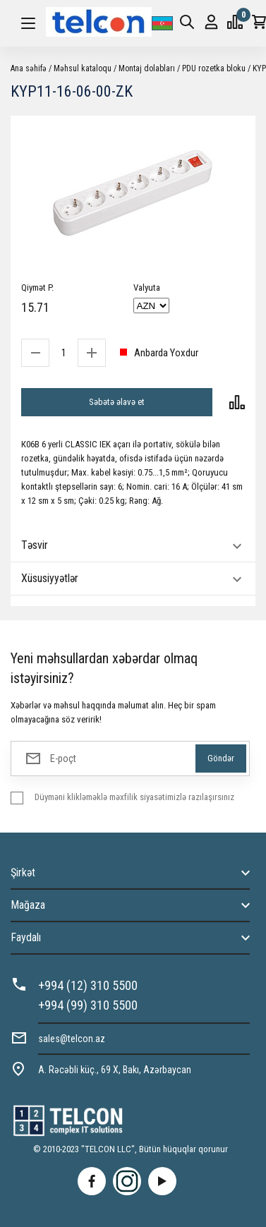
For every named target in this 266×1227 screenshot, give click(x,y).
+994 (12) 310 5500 (88, 985)
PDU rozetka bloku (214, 68)
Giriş (211, 22)
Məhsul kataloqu (82, 68)
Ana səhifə (29, 68)
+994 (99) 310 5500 (88, 1005)
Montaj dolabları (147, 68)
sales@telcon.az (71, 1038)
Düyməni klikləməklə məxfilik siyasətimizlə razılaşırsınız (134, 797)
